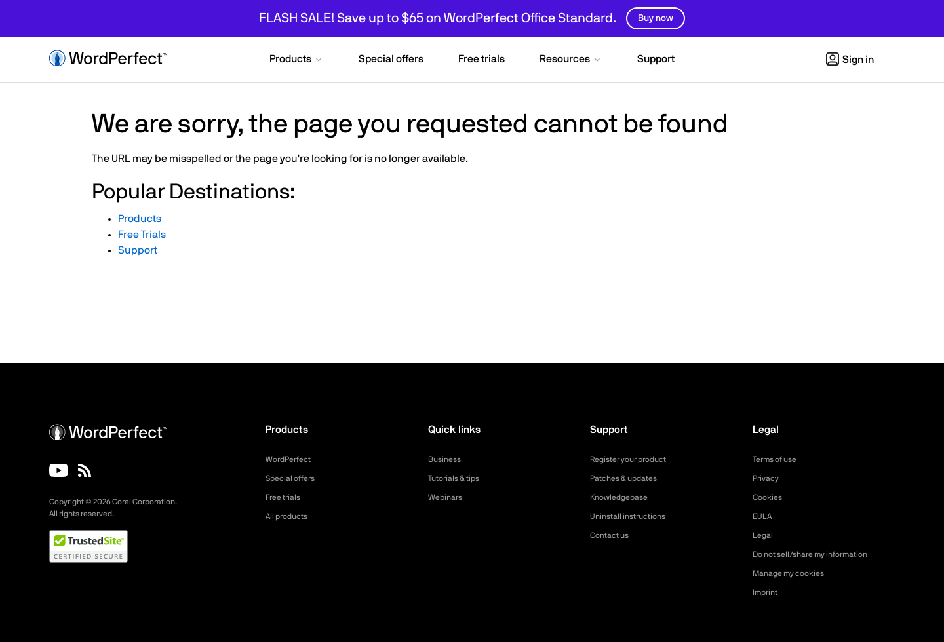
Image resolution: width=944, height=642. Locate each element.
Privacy (768, 478)
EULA (764, 516)
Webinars (447, 497)
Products (139, 219)
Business (446, 459)
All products (290, 516)
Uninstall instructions (633, 516)
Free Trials (142, 234)
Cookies (769, 497)
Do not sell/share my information (820, 554)
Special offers (294, 478)
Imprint (767, 592)
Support (137, 250)
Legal (764, 535)
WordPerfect (292, 459)
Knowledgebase (623, 497)
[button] (296, 60)
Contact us (612, 535)
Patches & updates (629, 478)
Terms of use (779, 459)
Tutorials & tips (458, 478)
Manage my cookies (794, 573)
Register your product (635, 459)
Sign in (850, 59)
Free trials (286, 497)
